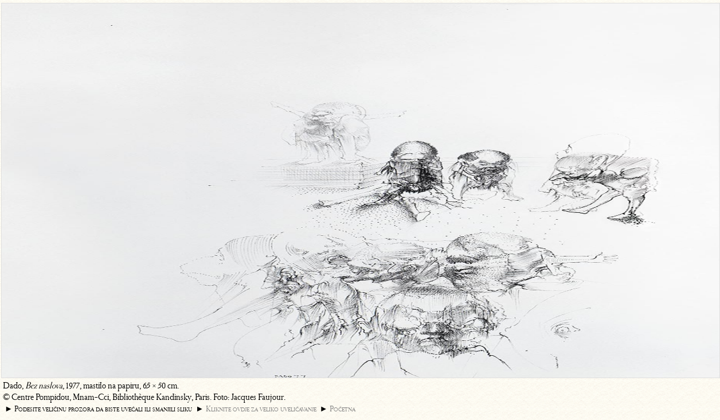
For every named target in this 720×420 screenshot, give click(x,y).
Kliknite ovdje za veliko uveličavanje (261, 408)
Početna (342, 408)
